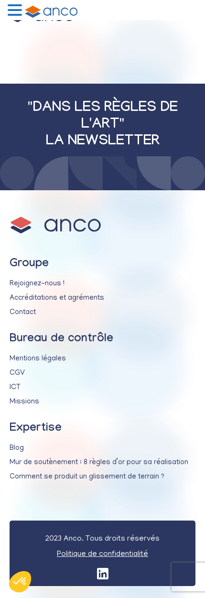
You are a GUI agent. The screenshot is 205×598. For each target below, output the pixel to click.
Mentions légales (38, 359)
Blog (17, 448)
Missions (24, 402)
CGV (17, 373)
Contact (23, 312)
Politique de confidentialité (102, 554)
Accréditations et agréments (57, 298)
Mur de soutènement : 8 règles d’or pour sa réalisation (99, 463)
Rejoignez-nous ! (37, 284)
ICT (15, 387)
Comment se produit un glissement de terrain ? (87, 477)
